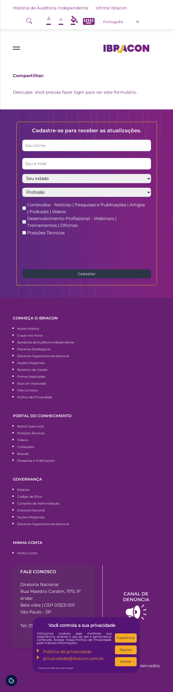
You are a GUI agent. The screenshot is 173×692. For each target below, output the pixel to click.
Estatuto (23, 490)
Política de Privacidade (34, 397)
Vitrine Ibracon (111, 8)
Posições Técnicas (46, 232)
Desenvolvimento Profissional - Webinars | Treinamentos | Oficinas (71, 222)
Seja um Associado (31, 383)
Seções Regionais (31, 363)
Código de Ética (29, 497)
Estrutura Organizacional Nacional (43, 356)
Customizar (126, 638)
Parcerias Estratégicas (33, 349)
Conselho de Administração (38, 503)
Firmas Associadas (31, 377)
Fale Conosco (27, 390)
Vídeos (22, 440)
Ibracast (23, 454)
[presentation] (65, 252)
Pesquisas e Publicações (36, 461)
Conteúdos (25, 447)
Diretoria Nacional (31, 510)
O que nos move (30, 335)
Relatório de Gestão (32, 370)
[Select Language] (121, 21)
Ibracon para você (30, 426)
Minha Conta (27, 553)
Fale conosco (38, 571)
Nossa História (28, 329)
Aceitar (125, 661)
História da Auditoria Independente (50, 8)
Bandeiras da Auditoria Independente (45, 342)
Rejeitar (126, 650)
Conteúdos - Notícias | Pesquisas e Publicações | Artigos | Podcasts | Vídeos (86, 208)
